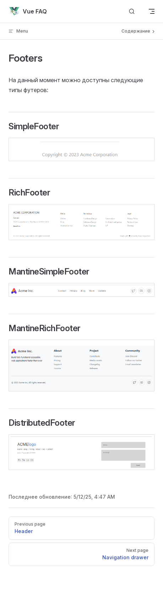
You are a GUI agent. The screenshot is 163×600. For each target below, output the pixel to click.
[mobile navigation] (151, 11)
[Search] (131, 11)
